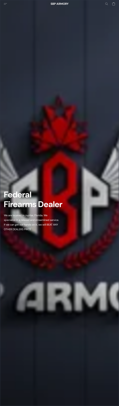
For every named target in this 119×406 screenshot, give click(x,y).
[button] (60, 3)
